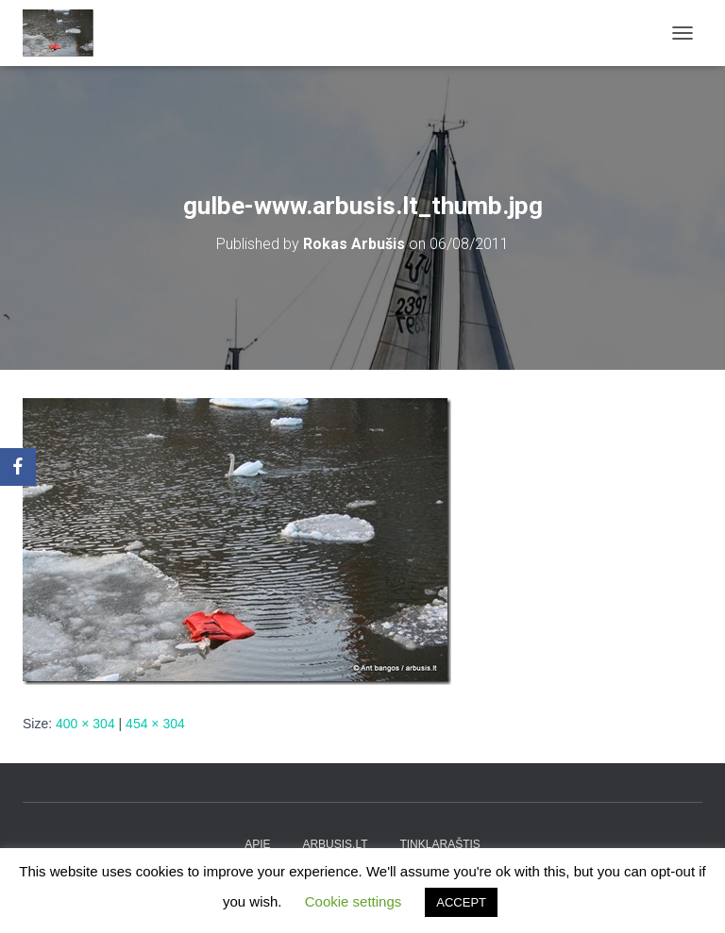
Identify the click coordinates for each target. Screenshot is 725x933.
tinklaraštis (439, 844)
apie (257, 844)
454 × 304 (155, 723)
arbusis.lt (334, 844)
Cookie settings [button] (353, 901)
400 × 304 (85, 723)
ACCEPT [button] (461, 902)
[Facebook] (18, 467)
